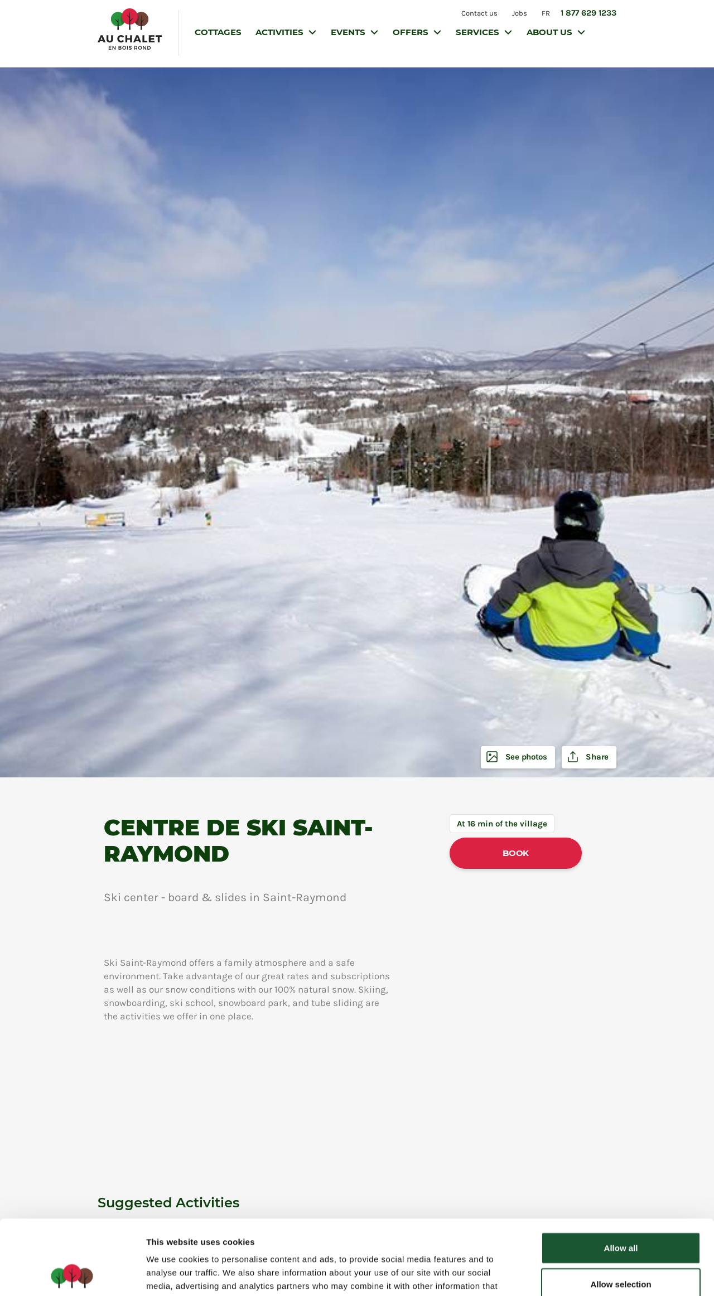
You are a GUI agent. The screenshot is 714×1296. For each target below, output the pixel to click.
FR (546, 13)
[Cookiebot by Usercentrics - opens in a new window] (72, 1274)
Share (596, 757)
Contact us (479, 13)
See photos (525, 757)
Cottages (218, 32)
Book (516, 853)
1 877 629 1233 (588, 13)
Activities (280, 32)
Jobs (519, 13)
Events (349, 32)
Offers (412, 32)
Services (478, 32)
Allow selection (620, 1214)
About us (551, 32)
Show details (585, 1274)
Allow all (621, 1177)
